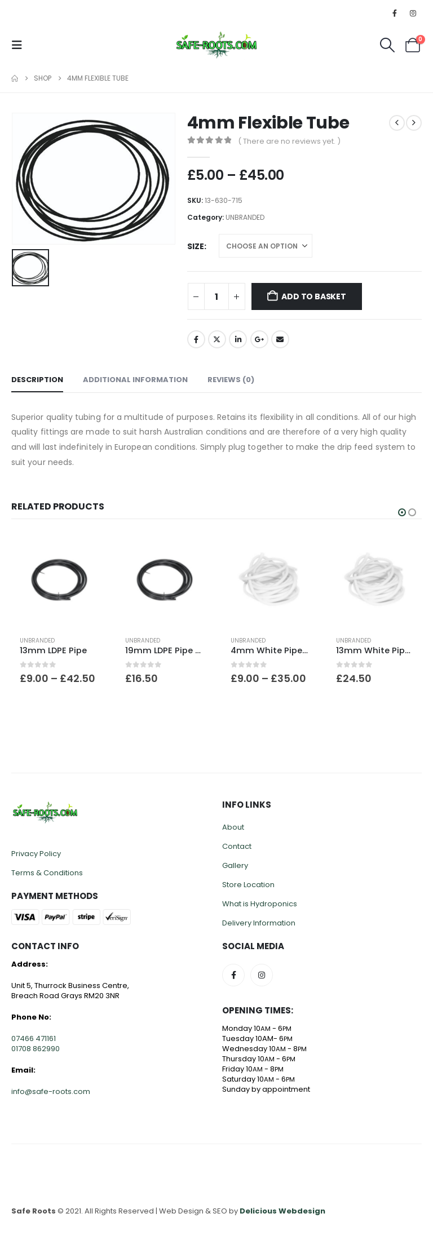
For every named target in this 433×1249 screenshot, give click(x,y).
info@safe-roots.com (50, 1091)
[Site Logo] (216, 45)
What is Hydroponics (259, 903)
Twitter (217, 339)
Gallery (235, 865)
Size (195, 246)
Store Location (248, 884)
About (233, 827)
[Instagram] (413, 13)
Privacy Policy (36, 853)
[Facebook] (395, 13)
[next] (414, 123)
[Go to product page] (58, 580)
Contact (236, 846)
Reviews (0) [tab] (230, 379)
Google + (259, 339)
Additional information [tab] (135, 379)
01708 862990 (35, 1048)
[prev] (397, 123)
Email (280, 339)
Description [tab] (37, 379)
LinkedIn (238, 339)
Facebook (196, 339)
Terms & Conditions (47, 872)
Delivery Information (258, 923)
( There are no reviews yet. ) (289, 141)
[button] (20, 45)
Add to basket (313, 296)
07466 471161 (33, 1038)
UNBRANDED (245, 217)
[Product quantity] (216, 296)
